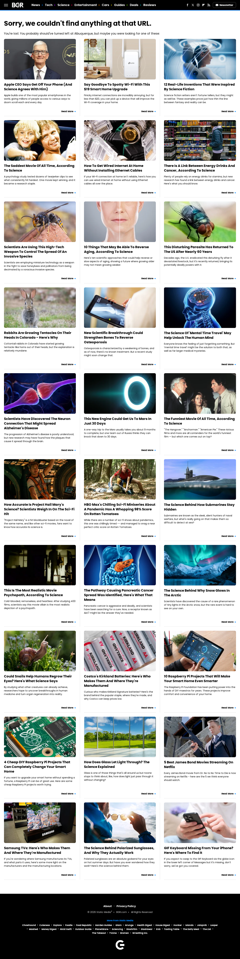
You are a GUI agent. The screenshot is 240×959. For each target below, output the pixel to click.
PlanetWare (101, 929)
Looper (214, 925)
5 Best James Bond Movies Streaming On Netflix (198, 764)
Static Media (103, 912)
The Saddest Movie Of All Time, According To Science (39, 168)
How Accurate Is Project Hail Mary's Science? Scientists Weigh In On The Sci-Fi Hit (39, 509)
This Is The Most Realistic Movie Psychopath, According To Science (33, 592)
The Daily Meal (191, 929)
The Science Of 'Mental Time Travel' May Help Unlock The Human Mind (197, 335)
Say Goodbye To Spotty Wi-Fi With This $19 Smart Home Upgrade (117, 86)
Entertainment (85, 5)
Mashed (33, 929)
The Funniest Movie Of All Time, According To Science (199, 421)
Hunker (178, 925)
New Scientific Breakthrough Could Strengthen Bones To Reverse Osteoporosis (113, 337)
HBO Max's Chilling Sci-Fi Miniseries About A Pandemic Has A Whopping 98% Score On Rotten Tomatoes (119, 509)
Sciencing (117, 929)
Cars (105, 5)
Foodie (68, 925)
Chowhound (29, 925)
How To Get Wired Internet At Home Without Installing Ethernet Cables (113, 168)
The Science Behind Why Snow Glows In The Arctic (197, 592)
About (107, 906)
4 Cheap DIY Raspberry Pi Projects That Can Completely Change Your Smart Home (37, 767)
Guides (119, 5)
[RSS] (209, 5)
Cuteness (44, 925)
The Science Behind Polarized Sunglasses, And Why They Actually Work (119, 850)
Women (124, 933)
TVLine (113, 933)
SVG (158, 929)
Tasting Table (171, 929)
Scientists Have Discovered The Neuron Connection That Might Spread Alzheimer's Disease (37, 423)
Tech (48, 5)
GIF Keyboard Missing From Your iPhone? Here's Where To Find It (198, 850)
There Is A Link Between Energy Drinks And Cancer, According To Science (199, 168)
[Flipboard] (203, 5)
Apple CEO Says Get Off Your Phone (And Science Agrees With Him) (38, 86)
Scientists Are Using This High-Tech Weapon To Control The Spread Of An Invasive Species (35, 252)
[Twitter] (193, 5)
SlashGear (146, 929)
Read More (67, 111)
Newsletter (224, 5)
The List (207, 929)
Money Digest (49, 929)
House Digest (163, 925)
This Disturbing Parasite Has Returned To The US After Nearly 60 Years (198, 249)
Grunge (129, 925)
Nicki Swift (66, 929)
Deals (134, 5)
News (36, 5)
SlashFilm (131, 929)
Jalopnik (202, 925)
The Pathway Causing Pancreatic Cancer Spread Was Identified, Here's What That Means (119, 595)
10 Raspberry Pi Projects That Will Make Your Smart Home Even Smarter (197, 678)
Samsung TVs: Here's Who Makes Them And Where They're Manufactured (37, 850)
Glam (119, 925)
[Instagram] (198, 5)
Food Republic (84, 925)
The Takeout (99, 933)
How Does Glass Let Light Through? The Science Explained (117, 764)
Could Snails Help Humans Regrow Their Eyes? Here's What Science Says (38, 678)
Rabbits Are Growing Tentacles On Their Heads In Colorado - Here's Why (37, 335)
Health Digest (144, 925)
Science (64, 5)
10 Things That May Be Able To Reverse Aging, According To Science (116, 249)
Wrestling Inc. (140, 933)
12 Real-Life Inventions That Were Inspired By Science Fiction (199, 86)
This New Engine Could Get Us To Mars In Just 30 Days (117, 421)
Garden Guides (103, 925)
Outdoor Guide (83, 929)
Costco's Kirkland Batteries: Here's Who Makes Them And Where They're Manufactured (117, 681)
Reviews (149, 5)
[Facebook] (187, 5)
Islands (189, 925)
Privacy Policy (126, 906)
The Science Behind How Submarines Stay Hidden (199, 507)
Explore (57, 925)
